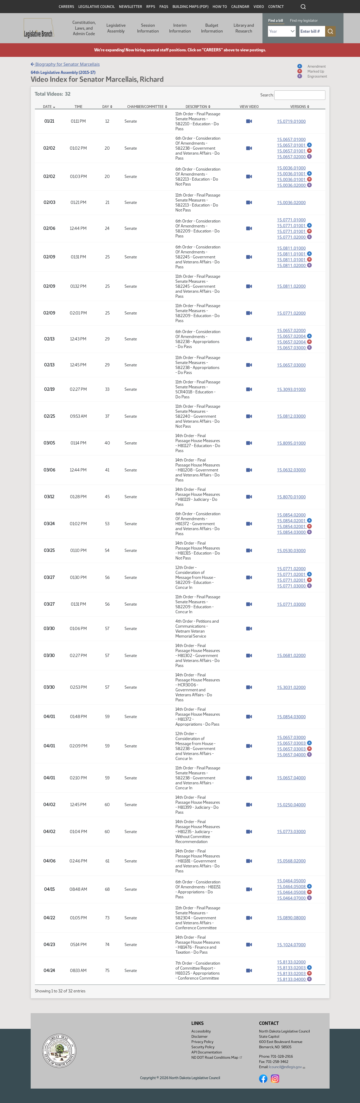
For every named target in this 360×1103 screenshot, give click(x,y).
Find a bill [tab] (275, 20)
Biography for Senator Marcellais (65, 64)
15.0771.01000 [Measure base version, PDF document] (291, 221)
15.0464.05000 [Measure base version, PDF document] (291, 883)
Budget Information (212, 28)
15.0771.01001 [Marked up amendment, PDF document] (294, 232)
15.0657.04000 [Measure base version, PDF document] (291, 780)
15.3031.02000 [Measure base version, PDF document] (291, 690)
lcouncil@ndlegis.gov (287, 1067)
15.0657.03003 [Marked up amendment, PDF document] (294, 751)
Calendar (240, 6)
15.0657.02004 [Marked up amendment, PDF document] (294, 344)
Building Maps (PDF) (190, 6)
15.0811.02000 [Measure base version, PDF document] (291, 288)
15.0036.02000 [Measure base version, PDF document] (291, 203)
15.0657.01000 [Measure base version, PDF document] (291, 139)
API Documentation (206, 1052)
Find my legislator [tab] (304, 20)
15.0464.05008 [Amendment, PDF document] (294, 889)
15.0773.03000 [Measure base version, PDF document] (291, 834)
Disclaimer (199, 1036)
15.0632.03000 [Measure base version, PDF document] (291, 472)
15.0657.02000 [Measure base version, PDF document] (291, 332)
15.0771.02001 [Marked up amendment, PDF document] (294, 582)
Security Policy (202, 1047)
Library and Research (244, 28)
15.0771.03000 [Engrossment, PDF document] (294, 588)
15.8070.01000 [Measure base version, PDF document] (291, 499)
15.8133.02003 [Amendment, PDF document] (294, 971)
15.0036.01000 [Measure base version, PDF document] (291, 168)
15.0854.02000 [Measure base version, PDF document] (291, 517)
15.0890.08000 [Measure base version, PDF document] (291, 921)
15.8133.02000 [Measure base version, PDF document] (291, 965)
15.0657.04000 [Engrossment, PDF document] (294, 757)
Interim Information (180, 28)
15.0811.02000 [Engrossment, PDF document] (294, 267)
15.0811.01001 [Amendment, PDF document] (294, 255)
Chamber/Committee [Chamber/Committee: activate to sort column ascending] (145, 107)
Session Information (148, 28)
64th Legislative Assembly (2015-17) (63, 72)
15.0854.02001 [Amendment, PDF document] (294, 523)
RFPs (150, 6)
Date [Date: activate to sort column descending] (47, 107)
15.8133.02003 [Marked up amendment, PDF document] (294, 977)
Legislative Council (96, 6)
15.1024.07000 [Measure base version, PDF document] (291, 948)
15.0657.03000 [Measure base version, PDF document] (291, 367)
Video (259, 6)
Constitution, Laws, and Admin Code (84, 28)
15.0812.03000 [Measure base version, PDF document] (291, 418)
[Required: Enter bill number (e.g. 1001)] (312, 31)
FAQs (163, 6)
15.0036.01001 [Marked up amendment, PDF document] (294, 180)
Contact (276, 6)
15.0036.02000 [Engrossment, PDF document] (294, 186)
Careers (66, 6)
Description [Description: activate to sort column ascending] (196, 107)
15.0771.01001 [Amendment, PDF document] (294, 226)
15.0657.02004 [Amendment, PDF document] (294, 338)
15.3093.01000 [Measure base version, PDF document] (291, 392)
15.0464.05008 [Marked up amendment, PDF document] (294, 895)
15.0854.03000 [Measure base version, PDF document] (291, 719)
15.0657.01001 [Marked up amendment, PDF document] (294, 151)
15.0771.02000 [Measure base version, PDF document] (291, 315)
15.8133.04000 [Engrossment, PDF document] (294, 983)
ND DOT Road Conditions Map (217, 1057)
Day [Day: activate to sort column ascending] (105, 107)
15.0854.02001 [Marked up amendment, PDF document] (294, 529)
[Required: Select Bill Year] (282, 31)
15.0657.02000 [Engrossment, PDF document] (294, 157)
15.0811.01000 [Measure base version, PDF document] (291, 249)
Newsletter (130, 6)
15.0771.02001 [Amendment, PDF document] (294, 576)
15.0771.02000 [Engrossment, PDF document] (294, 238)
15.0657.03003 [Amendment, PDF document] (294, 745)
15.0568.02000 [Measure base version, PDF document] (291, 863)
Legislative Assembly (116, 28)
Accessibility (201, 1031)
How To (220, 6)
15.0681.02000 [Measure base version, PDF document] (291, 658)
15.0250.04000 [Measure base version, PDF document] (291, 807)
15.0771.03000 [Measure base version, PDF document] (291, 607)
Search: (292, 95)
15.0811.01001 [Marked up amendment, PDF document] (294, 261)
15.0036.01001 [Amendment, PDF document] (294, 174)
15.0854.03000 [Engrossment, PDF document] (294, 535)
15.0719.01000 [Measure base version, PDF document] (291, 121)
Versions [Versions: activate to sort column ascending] (298, 107)
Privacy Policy (202, 1042)
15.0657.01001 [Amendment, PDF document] (294, 145)
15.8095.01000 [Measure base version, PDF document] (291, 445)
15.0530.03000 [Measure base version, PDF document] (291, 553)
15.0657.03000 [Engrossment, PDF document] (294, 350)
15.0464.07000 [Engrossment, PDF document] (294, 901)
